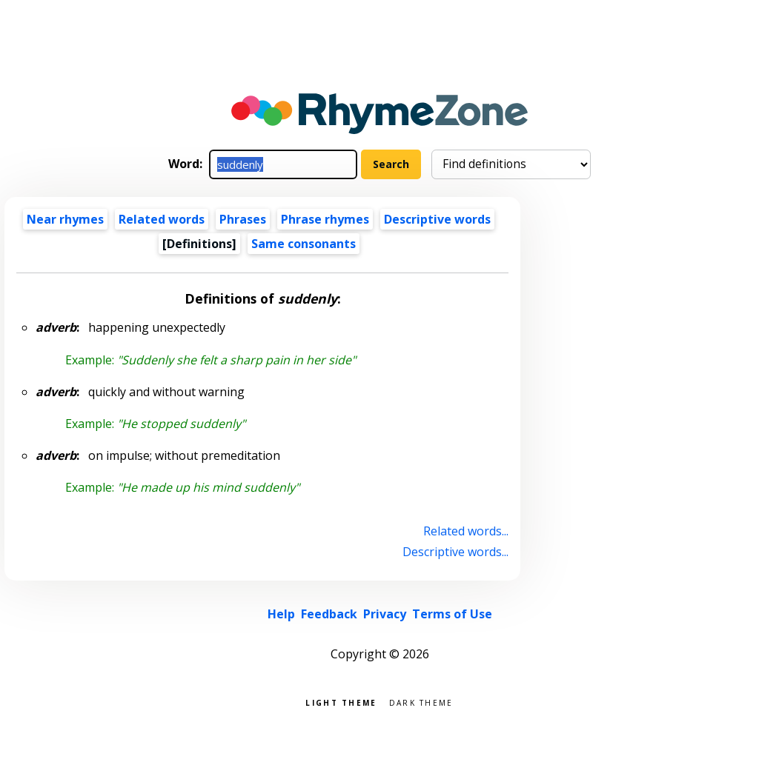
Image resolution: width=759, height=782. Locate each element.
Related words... (465, 531)
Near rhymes (65, 219)
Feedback (329, 614)
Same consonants (303, 243)
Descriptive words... (455, 552)
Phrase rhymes (325, 219)
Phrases (242, 219)
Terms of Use (452, 614)
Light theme (341, 702)
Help (281, 614)
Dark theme (421, 702)
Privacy (384, 614)
